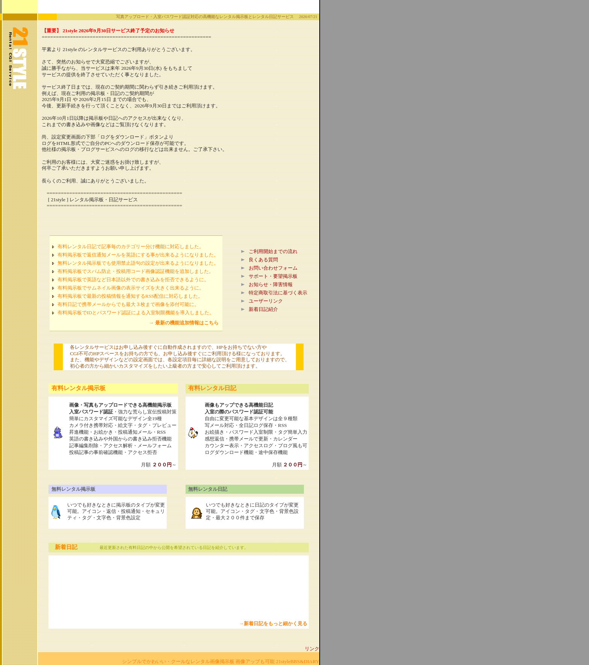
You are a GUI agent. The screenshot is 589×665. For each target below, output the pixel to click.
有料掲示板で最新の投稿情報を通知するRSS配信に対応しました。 (130, 296)
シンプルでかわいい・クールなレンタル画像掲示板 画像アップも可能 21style (206, 661)
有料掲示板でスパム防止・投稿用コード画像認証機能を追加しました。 (135, 271)
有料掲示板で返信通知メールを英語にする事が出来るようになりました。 (138, 255)
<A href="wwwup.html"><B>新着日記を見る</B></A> (182, 589)
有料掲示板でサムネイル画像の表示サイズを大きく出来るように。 (130, 288)
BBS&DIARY (304, 661)
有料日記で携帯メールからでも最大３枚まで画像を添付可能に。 (128, 304)
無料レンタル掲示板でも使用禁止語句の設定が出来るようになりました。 (138, 263)
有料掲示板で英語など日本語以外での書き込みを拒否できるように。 (133, 279)
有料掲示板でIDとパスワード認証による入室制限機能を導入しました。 (135, 312)
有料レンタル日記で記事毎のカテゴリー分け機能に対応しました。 (130, 246)
